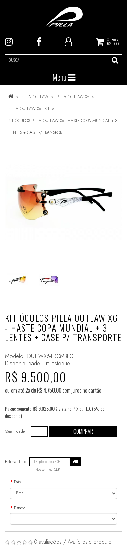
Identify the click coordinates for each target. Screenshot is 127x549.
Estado (19, 508)
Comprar (83, 431)
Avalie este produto (90, 542)
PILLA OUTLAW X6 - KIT (28, 109)
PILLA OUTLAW (34, 97)
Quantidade (15, 431)
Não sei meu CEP (47, 469)
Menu (63, 77)
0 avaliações (48, 542)
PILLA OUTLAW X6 (73, 97)
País (17, 482)
